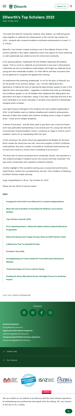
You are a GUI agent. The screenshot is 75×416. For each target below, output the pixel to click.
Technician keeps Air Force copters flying (25, 269)
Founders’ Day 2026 (15, 251)
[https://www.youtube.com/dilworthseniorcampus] (50, 312)
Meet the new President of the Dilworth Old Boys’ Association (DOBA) (34, 210)
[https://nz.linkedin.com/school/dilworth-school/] (33, 312)
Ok (69, 411)
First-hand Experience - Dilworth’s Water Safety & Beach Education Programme (36, 228)
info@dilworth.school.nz (13, 327)
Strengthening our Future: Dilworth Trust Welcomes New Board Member (35, 260)
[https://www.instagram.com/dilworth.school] (24, 312)
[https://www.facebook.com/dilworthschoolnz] (41, 312)
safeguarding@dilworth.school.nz (16, 340)
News (5, 194)
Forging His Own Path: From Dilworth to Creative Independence (35, 201)
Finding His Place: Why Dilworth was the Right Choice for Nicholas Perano (36, 278)
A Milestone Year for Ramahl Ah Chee (23, 244)
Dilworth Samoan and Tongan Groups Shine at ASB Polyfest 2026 (36, 237)
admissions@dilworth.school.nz (16, 334)
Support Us (61, 6)
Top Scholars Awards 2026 (18, 219)
